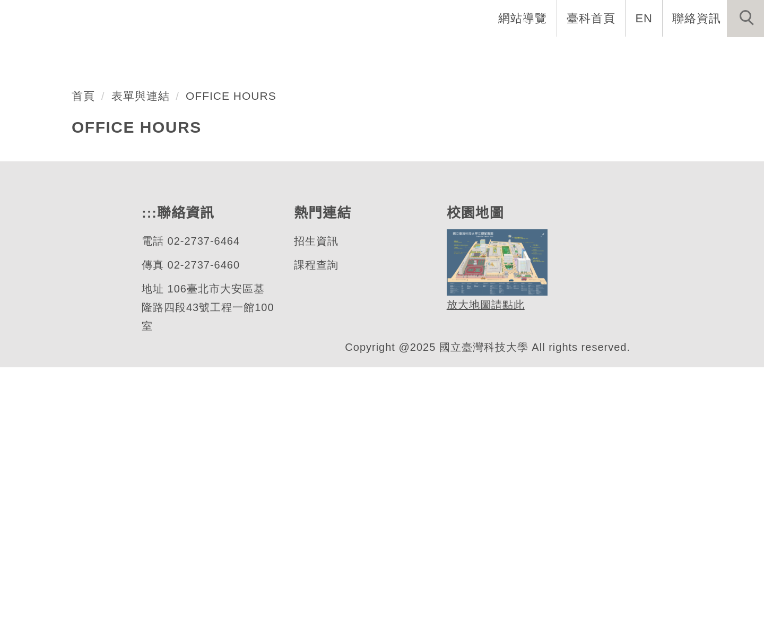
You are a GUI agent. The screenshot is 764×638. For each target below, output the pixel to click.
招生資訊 (315, 512)
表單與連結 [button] (655, 53)
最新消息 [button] (729, 53)
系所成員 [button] (430, 53)
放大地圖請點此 (484, 575)
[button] (745, 18)
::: (473, 18)
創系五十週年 (281, 53)
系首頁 (205, 53)
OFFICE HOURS (228, 366)
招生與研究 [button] (505, 53)
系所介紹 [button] (361, 53)
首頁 (83, 366)
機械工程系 (82, 245)
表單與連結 (140, 366)
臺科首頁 (592, 18)
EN (644, 18)
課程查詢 (315, 536)
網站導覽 (523, 18)
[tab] (387, 287)
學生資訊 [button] (580, 53)
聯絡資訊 (696, 18)
